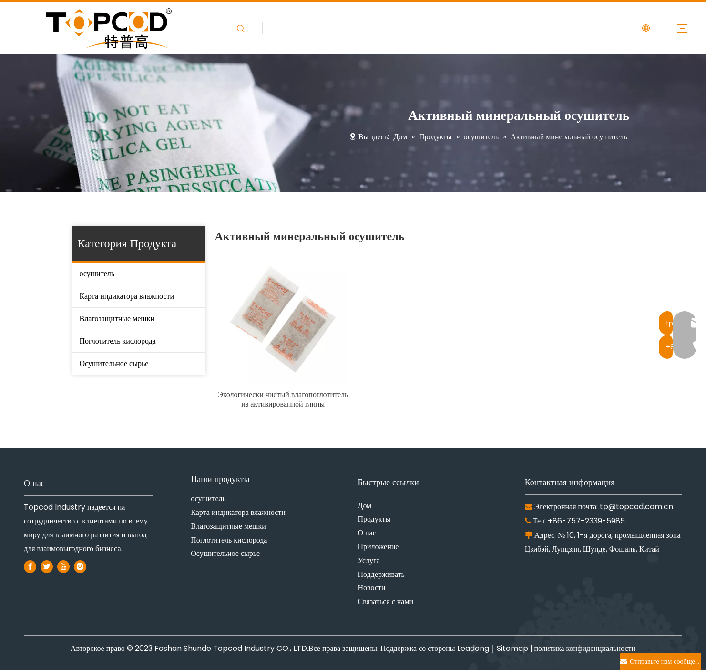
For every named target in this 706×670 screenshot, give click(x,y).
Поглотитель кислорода (118, 340)
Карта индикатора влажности (127, 296)
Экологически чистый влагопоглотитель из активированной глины (283, 399)
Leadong (473, 648)
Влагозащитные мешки (117, 318)
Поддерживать (381, 574)
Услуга (369, 560)
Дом (365, 505)
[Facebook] (30, 566)
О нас (367, 532)
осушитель (97, 273)
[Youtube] (63, 566)
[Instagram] (80, 566)
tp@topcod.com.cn (636, 506)
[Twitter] (47, 566)
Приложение (378, 546)
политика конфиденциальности (585, 648)
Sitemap (512, 648)
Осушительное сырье (114, 363)
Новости (372, 587)
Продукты (374, 518)
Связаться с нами (386, 601)
